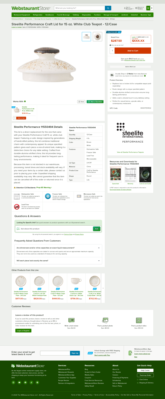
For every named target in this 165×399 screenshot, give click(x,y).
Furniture (97, 15)
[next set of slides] (103, 288)
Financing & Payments (120, 378)
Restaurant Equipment (22, 15)
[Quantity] (112, 50)
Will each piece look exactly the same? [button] (32, 261)
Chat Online (142, 379)
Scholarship (116, 380)
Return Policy (117, 386)
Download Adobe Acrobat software (120, 189)
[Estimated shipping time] (145, 76)
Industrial (134, 15)
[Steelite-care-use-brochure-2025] (145, 175)
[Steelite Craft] (115, 175)
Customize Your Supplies (67, 378)
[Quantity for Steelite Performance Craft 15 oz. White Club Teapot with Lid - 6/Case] (14, 118)
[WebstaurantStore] (31, 366)
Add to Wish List (130, 66)
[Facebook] (25, 382)
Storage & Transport (111, 15)
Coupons (88, 378)
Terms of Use (68, 234)
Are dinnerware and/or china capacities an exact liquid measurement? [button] (45, 248)
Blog (86, 369)
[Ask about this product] (58, 229)
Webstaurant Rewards (66, 372)
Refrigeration (37, 15)
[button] (86, 36)
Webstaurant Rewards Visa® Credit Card (134, 60)
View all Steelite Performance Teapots (130, 152)
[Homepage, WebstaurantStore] (31, 8)
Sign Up (75, 353)
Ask (96, 229)
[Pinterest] (37, 382)
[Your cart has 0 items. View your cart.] (149, 8)
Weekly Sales (89, 375)
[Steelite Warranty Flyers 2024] (130, 175)
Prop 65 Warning (43, 188)
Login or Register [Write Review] (23, 331)
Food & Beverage (63, 15)
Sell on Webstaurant (119, 383)
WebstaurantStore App (66, 375)
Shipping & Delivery (145, 383)
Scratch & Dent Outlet (92, 372)
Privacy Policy (79, 234)
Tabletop (76, 15)
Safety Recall (89, 386)
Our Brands (116, 372)
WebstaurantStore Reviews (94, 383)
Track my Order (145, 375)
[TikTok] (31, 382)
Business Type (146, 15)
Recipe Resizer (63, 380)
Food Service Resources (93, 380)
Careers (115, 375)
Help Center (145, 370)
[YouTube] (19, 382)
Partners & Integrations (66, 383)
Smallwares (49, 15)
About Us (115, 369)
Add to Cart (21, 118)
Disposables (86, 15)
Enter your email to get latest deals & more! (23, 353)
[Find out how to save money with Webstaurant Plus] (14, 107)
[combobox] (79, 8)
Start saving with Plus (102, 355)
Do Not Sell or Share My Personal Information (137, 395)
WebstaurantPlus (64, 369)
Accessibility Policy (112, 395)
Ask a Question (95, 102)
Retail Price (115, 37)
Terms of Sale (76, 395)
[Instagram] (13, 382)
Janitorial (124, 15)
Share (81, 102)
